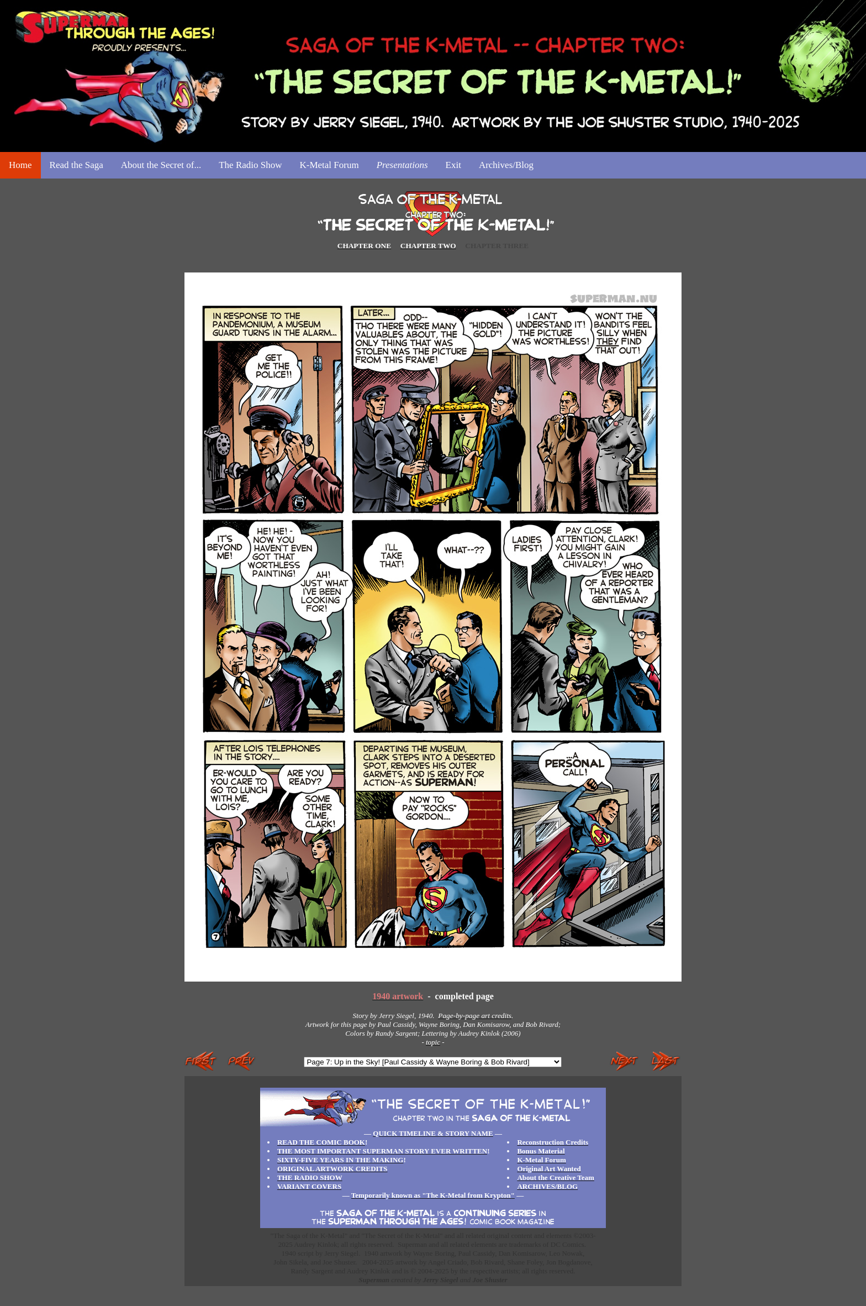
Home (20, 165)
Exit (453, 165)
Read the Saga (76, 165)
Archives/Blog (506, 165)
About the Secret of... (161, 165)
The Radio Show (250, 165)
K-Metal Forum (328, 165)
